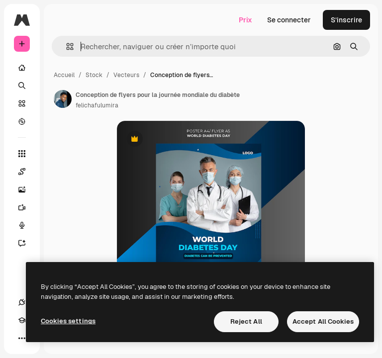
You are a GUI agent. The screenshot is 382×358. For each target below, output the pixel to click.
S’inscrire (346, 19)
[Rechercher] (22, 85)
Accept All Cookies (323, 321)
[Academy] (22, 320)
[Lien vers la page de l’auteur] (63, 99)
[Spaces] (27, 171)
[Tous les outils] (22, 154)
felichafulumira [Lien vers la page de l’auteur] (97, 105)
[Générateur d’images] (27, 189)
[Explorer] (22, 121)
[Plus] (22, 338)
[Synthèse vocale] (27, 225)
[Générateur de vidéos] (27, 207)
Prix (245, 19)
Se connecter (289, 19)
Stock (94, 75)
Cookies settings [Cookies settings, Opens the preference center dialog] (68, 321)
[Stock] (22, 103)
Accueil (64, 75)
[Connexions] (22, 302)
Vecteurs (126, 75)
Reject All (246, 321)
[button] (66, 46)
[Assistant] (27, 243)
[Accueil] (22, 68)
